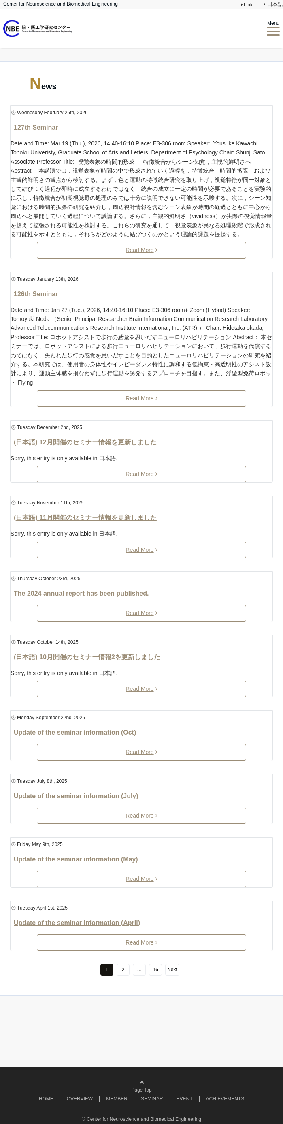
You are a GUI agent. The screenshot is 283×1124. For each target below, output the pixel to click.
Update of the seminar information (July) (76, 796)
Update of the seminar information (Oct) (75, 732)
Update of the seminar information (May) (76, 859)
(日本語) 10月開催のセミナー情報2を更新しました (87, 657)
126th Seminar (36, 294)
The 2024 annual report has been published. (81, 593)
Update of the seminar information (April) (77, 922)
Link (248, 5)
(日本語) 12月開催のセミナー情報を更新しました (85, 442)
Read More (141, 250)
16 (155, 969)
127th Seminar (36, 127)
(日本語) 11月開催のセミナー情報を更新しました (85, 517)
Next (172, 969)
